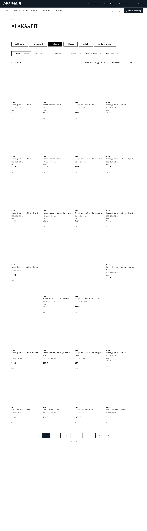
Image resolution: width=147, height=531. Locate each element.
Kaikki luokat (19, 44)
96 (105, 63)
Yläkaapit (70, 44)
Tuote (130, 63)
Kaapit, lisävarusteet (105, 44)
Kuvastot (59, 11)
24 (98, 63)
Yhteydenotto (123, 4)
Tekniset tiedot (109, 4)
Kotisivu (13, 20)
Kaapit (19, 20)
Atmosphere (115, 63)
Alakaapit (55, 44)
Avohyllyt (86, 44)
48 (101, 63)
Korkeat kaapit (38, 44)
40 (100, 435)
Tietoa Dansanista (94, 4)
